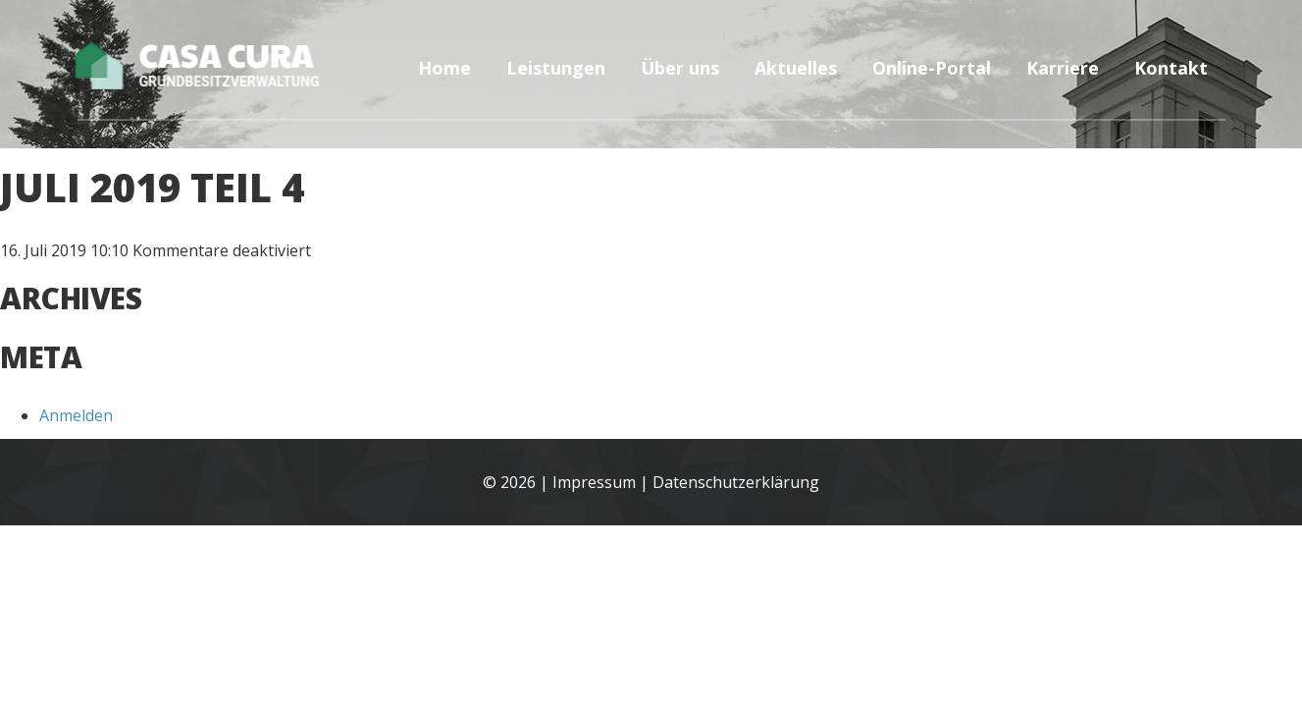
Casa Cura (221, 63)
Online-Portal (931, 68)
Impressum (594, 482)
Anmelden (76, 415)
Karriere (1062, 68)
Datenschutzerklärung (735, 482)
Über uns (680, 68)
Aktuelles (796, 68)
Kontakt (1171, 68)
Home (444, 68)
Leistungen (555, 68)
